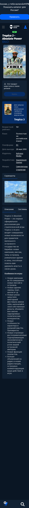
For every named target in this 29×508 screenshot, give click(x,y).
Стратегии (20, 170)
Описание (9, 209)
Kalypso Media (19, 154)
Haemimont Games (21, 161)
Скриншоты (9, 176)
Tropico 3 (19, 119)
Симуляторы (22, 166)
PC (17, 145)
